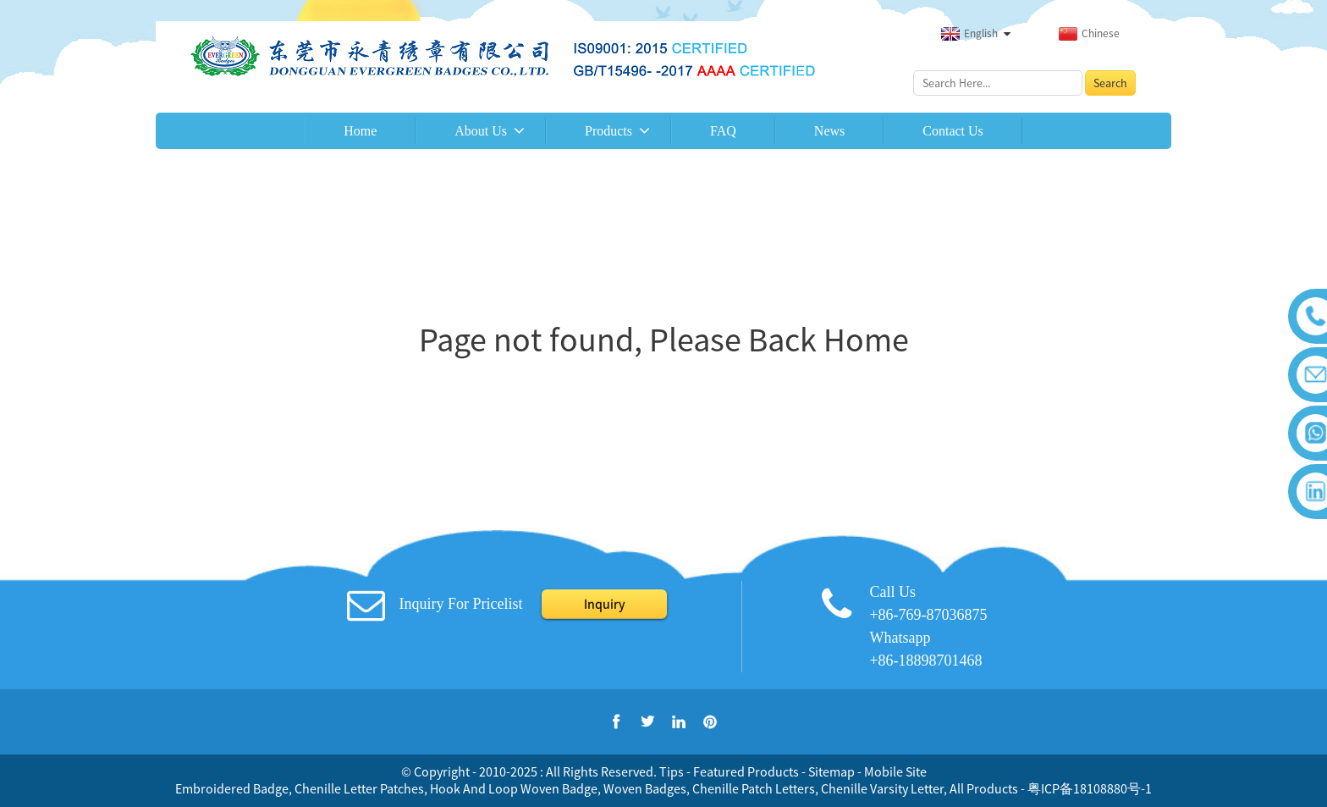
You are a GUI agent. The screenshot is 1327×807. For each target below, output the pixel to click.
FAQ (723, 131)
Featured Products (746, 771)
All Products (984, 788)
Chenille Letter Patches (359, 788)
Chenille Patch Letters (753, 788)
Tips (671, 771)
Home (360, 131)
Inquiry (604, 603)
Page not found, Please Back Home (664, 339)
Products (608, 131)
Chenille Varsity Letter (882, 788)
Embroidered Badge (232, 788)
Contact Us (952, 131)
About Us (480, 131)
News (829, 131)
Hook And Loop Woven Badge (513, 788)
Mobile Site (895, 771)
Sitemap (831, 771)
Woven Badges (644, 788)
